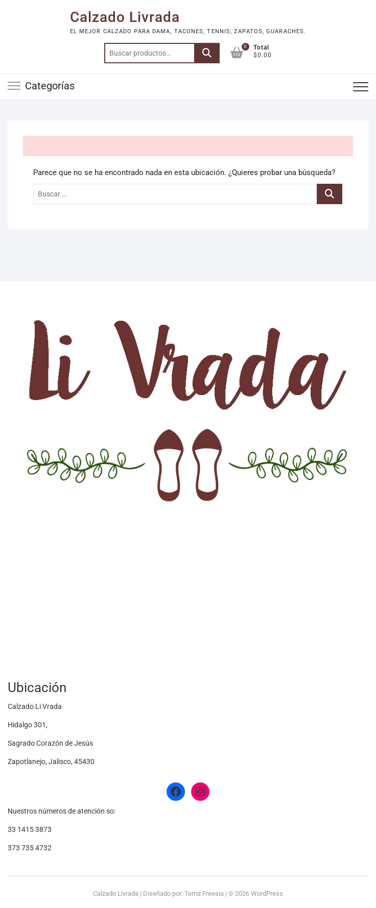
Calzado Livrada (125, 17)
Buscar (207, 53)
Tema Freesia (204, 893)
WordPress (267, 893)
